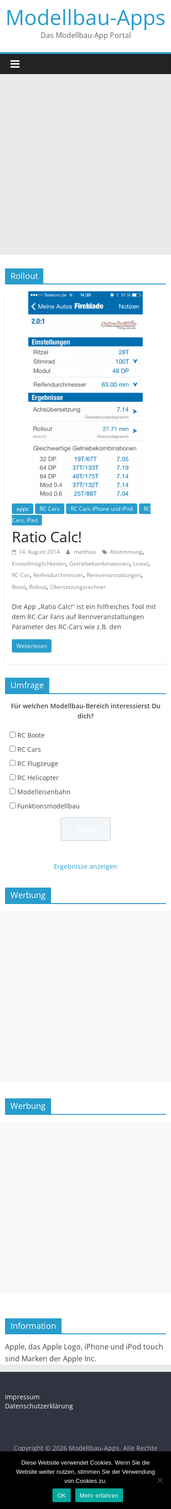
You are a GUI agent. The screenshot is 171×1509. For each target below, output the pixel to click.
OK (61, 1495)
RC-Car (21, 575)
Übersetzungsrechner (78, 587)
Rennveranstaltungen (114, 575)
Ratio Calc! (47, 536)
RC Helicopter (38, 777)
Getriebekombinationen (99, 563)
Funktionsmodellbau (48, 806)
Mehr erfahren (99, 1495)
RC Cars (50, 509)
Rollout (38, 587)
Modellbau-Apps (85, 17)
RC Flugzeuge (37, 763)
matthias (86, 552)
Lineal (140, 563)
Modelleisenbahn (44, 791)
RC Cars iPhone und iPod (102, 509)
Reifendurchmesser (58, 575)
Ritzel (19, 587)
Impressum (22, 1396)
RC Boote (31, 735)
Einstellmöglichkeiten (39, 563)
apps (22, 509)
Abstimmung (126, 552)
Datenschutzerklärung (39, 1406)
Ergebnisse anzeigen (85, 866)
